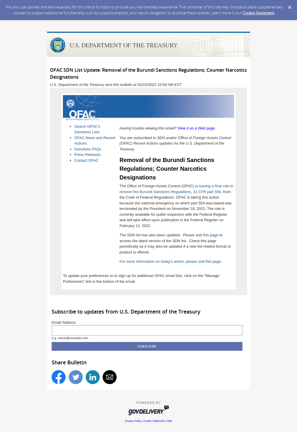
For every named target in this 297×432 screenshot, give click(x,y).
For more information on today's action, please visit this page (170, 261)
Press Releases (87, 154)
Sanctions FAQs (87, 149)
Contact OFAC (86, 160)
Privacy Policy (133, 421)
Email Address (64, 322)
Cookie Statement (258, 12)
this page (210, 235)
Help (169, 421)
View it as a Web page (196, 128)
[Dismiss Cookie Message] (289, 7)
